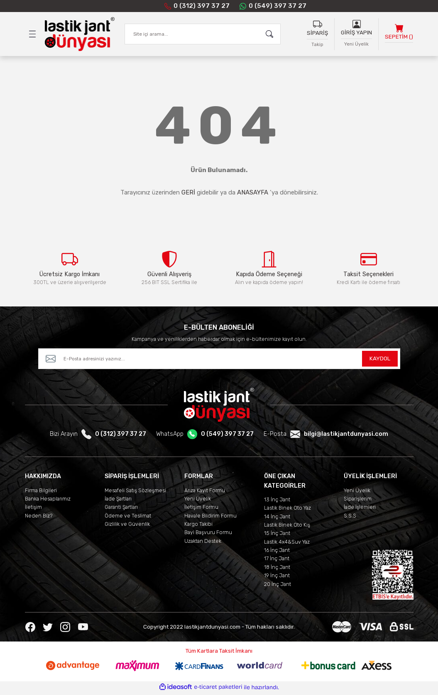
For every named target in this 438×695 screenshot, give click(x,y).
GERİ (188, 193)
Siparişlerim (358, 501)
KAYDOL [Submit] (380, 360)
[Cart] (399, 34)
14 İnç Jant (277, 518)
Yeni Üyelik (197, 501)
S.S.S (350, 518)
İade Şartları (118, 501)
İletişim (33, 509)
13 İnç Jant (277, 501)
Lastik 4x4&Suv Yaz (287, 544)
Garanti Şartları (121, 509)
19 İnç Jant (277, 577)
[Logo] (80, 34)
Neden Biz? (39, 518)
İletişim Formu (201, 509)
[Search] (203, 34)
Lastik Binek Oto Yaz (287, 510)
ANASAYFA (252, 193)
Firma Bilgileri (41, 492)
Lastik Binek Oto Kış (287, 527)
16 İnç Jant (277, 552)
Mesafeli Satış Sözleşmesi (135, 492)
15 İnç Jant (277, 535)
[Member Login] (356, 24)
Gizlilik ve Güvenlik (127, 526)
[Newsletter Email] (219, 360)
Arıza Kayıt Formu (204, 492)
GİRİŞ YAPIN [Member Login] (356, 33)
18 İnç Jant (277, 569)
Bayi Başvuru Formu (208, 534)
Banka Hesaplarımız (48, 501)
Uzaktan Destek (202, 543)
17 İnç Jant (276, 560)
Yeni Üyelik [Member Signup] (356, 44)
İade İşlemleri (360, 509)
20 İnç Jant (277, 586)
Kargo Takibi (198, 526)
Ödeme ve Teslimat (128, 518)
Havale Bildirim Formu (210, 518)
